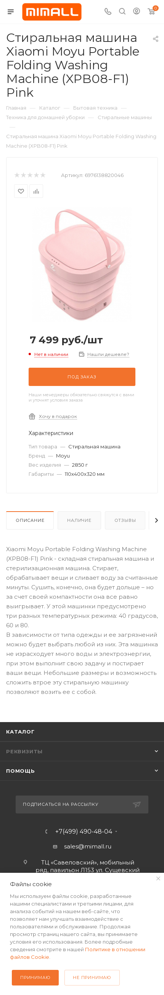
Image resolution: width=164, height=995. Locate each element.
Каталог (20, 732)
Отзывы (125, 520)
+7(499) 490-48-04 (83, 832)
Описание (30, 520)
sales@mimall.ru (87, 846)
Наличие (79, 520)
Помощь (20, 771)
